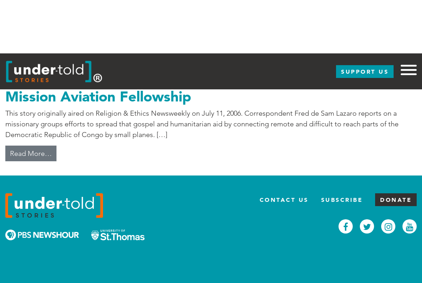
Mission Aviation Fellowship (98, 96)
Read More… (33, 153)
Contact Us (284, 199)
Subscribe (342, 199)
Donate (396, 199)
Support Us (365, 71)
